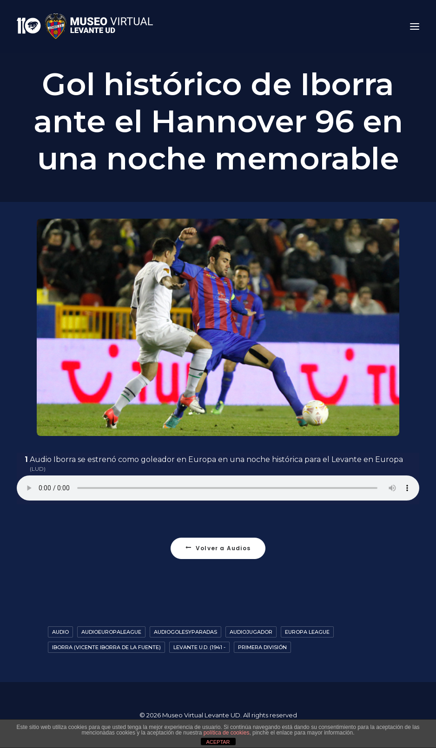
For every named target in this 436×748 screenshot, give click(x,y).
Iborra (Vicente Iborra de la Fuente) (106, 647)
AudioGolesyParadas (185, 632)
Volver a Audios (218, 548)
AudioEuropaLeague (111, 632)
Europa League (307, 632)
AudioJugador (251, 632)
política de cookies (227, 732)
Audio (60, 632)
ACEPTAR (218, 742)
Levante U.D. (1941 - (199, 647)
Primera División (262, 647)
